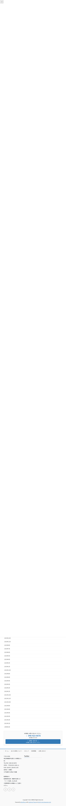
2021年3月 (7, 716)
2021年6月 (7, 709)
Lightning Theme (32, 802)
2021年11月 (7, 698)
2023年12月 (7, 638)
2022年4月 (7, 681)
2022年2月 (7, 688)
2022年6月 (7, 677)
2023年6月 (7, 652)
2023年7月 (7, 649)
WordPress (23, 802)
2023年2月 (7, 663)
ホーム (7, 751)
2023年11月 (7, 641)
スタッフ (26, 751)
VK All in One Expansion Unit (44, 802)
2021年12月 (7, 695)
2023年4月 (7, 659)
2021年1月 (7, 723)
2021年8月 (7, 705)
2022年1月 (7, 691)
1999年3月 (7, 727)
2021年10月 (7, 702)
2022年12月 (7, 670)
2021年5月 (7, 713)
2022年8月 (7, 673)
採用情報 (33, 751)
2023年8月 (7, 645)
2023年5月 (7, 656)
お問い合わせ (42, 751)
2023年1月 (7, 666)
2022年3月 (7, 684)
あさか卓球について (16, 751)
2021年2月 (7, 720)
